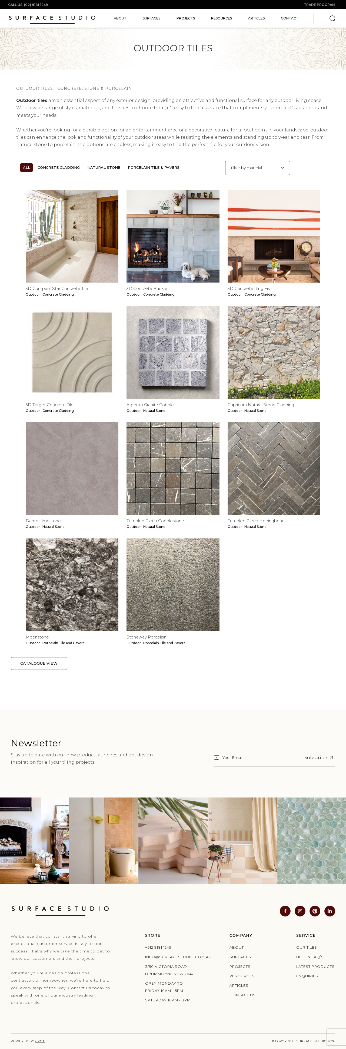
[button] (120, 18)
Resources (221, 18)
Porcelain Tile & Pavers (153, 167)
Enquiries (307, 976)
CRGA (40, 1041)
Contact (289, 18)
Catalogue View (39, 663)
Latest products (315, 966)
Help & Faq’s (310, 957)
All (26, 167)
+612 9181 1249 (158, 947)
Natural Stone (103, 167)
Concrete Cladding (59, 167)
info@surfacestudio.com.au (170, 957)
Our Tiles (306, 947)
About (236, 947)
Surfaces (240, 957)
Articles (256, 18)
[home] (52, 18)
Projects (186, 18)
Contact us (242, 995)
